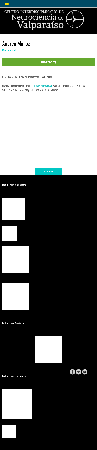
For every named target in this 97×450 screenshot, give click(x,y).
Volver (48, 171)
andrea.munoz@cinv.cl (41, 86)
